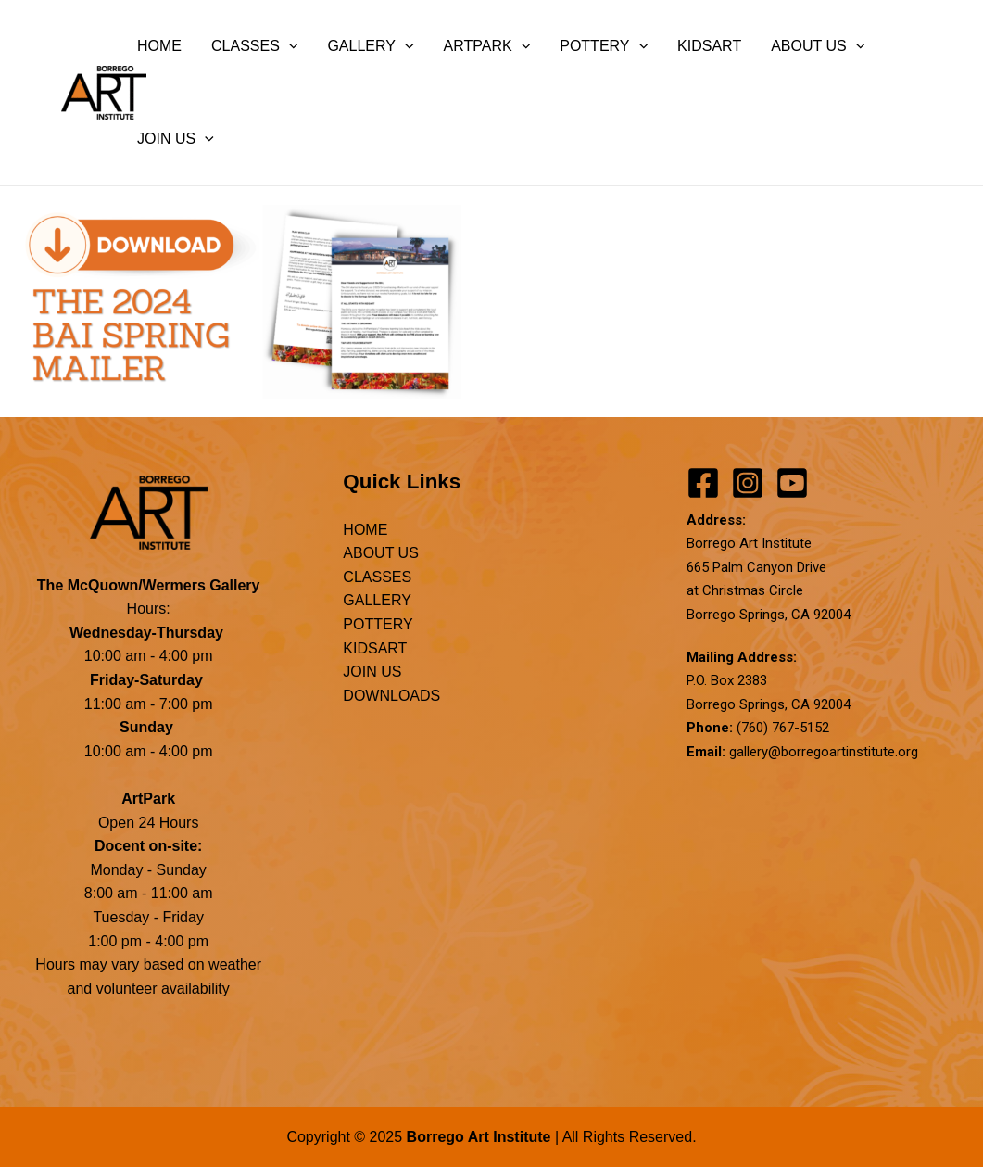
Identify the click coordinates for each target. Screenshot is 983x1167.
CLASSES (254, 46)
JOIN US (175, 139)
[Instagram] (747, 483)
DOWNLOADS (391, 696)
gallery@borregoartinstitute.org (823, 751)
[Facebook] (703, 483)
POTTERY (604, 46)
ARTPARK (487, 46)
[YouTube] (792, 483)
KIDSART (709, 46)
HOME (159, 46)
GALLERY (370, 46)
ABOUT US (817, 46)
